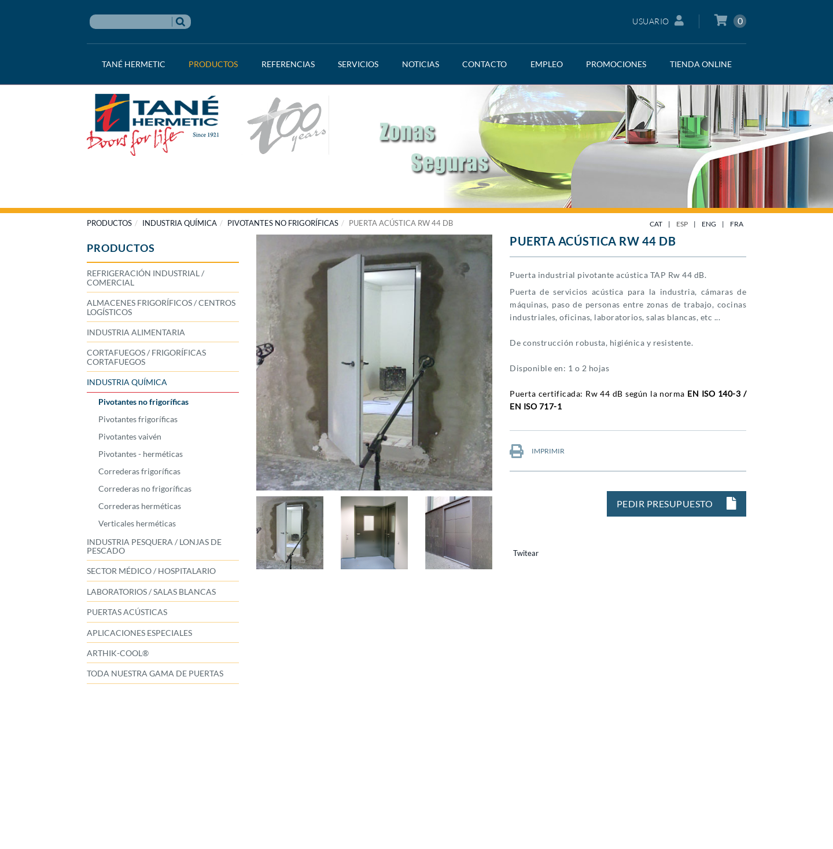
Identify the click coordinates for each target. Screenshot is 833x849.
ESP (682, 223)
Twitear (526, 553)
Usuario (658, 20)
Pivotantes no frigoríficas (282, 223)
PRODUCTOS (109, 223)
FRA (736, 223)
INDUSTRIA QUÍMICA (179, 223)
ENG (709, 223)
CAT (656, 223)
